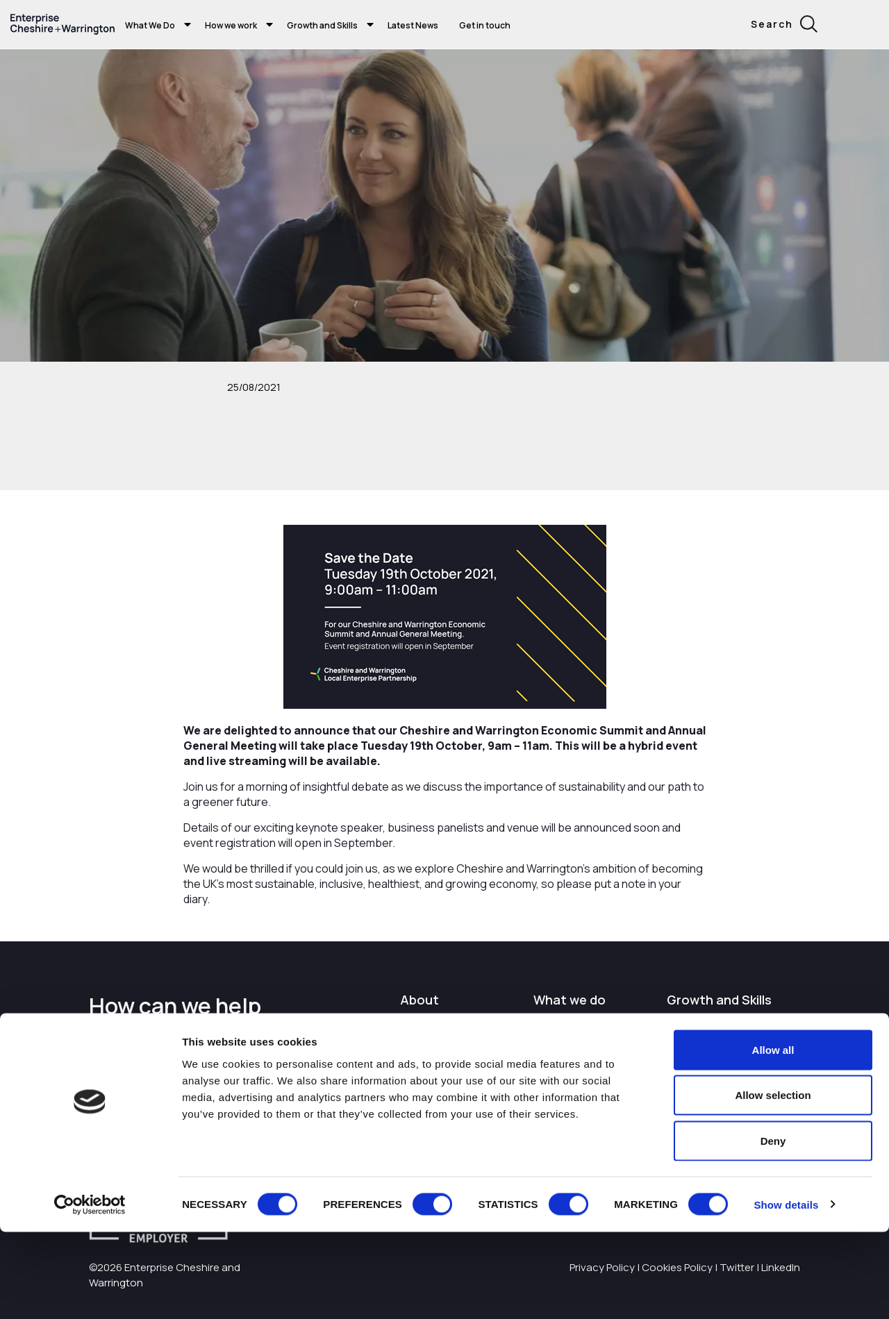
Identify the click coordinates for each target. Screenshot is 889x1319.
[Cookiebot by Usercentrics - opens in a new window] (90, 1292)
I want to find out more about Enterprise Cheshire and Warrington (588, 1045)
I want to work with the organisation (455, 1030)
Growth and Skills (322, 25)
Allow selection (773, 1182)
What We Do (150, 25)
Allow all (773, 1137)
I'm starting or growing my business (720, 1030)
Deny (773, 1228)
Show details (786, 1291)
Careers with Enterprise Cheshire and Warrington (456, 1078)
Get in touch (484, 25)
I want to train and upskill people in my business (726, 1070)
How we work (231, 25)
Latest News (413, 25)
